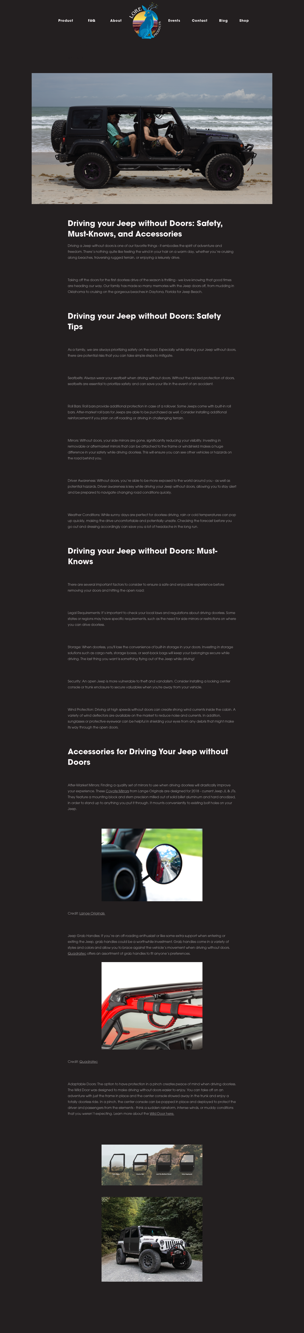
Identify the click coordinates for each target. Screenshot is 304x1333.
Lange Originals (92, 913)
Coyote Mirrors (117, 791)
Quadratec (77, 954)
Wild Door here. (162, 1114)
